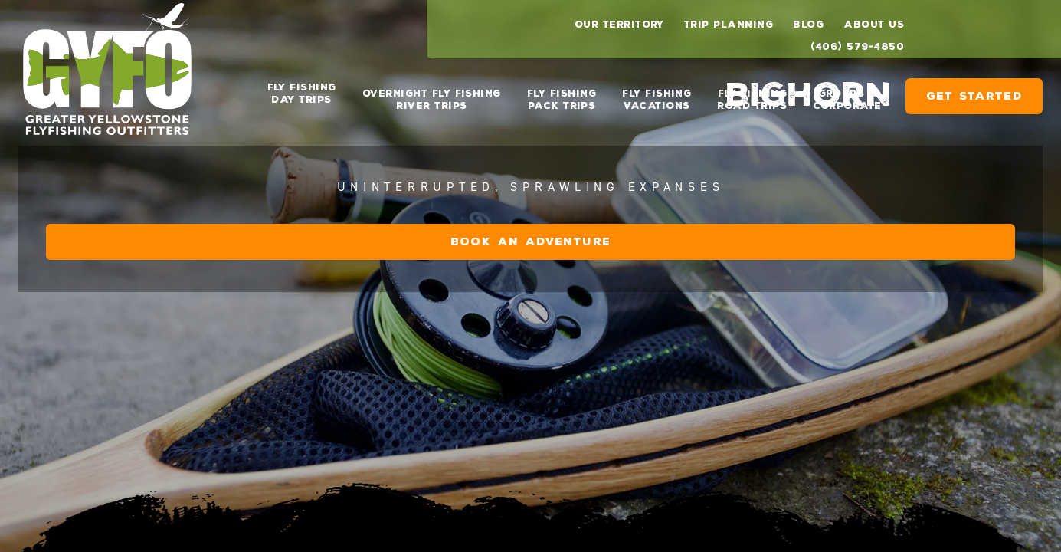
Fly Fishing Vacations (656, 93)
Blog (808, 24)
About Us (873, 24)
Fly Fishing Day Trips (301, 93)
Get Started (974, 90)
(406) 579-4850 (857, 46)
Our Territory (619, 24)
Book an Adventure (880, 398)
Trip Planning (728, 24)
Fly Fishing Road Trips (752, 93)
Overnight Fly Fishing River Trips (431, 93)
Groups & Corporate (847, 93)
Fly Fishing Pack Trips (561, 93)
